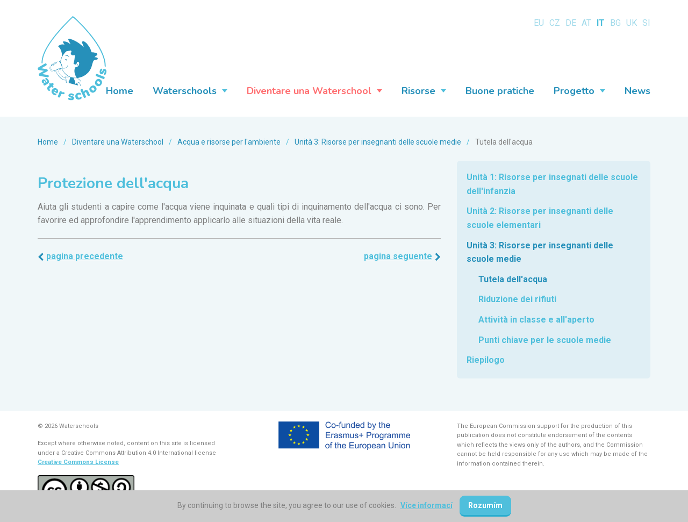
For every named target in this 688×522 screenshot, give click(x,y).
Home (48, 142)
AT (586, 23)
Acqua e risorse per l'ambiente (229, 142)
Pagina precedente (84, 256)
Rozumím (485, 505)
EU (539, 23)
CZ (554, 23)
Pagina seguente (398, 256)
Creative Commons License (78, 462)
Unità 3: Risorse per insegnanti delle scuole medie (378, 142)
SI (646, 23)
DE (570, 23)
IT (601, 23)
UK (631, 23)
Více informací (426, 505)
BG (615, 23)
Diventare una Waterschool (117, 142)
